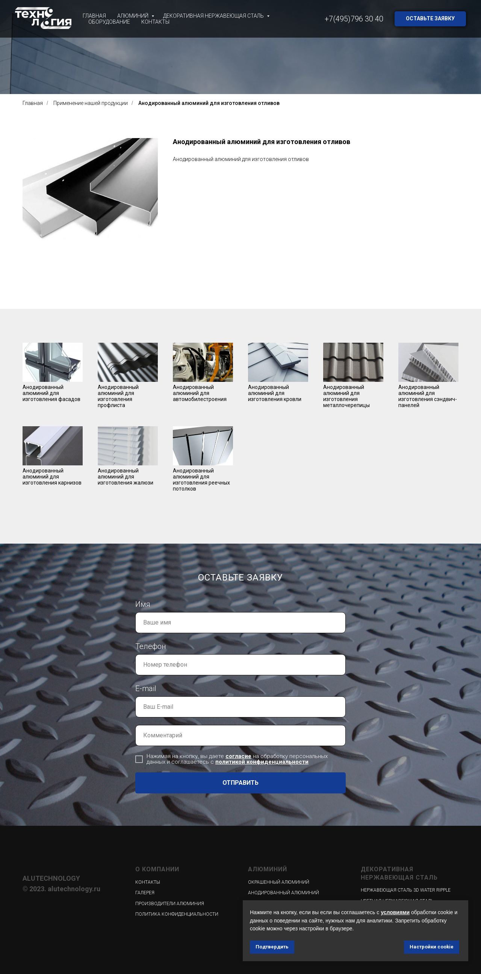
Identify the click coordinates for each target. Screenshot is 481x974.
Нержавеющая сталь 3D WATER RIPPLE (406, 890)
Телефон (150, 646)
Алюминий (133, 16)
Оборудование (109, 22)
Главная (94, 16)
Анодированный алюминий (283, 892)
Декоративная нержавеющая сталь (214, 16)
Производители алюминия (169, 903)
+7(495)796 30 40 (354, 18)
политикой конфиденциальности (262, 761)
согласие (238, 756)
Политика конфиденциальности (176, 914)
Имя (142, 604)
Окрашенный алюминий (278, 882)
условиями (395, 912)
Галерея (144, 892)
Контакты (155, 22)
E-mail (145, 688)
